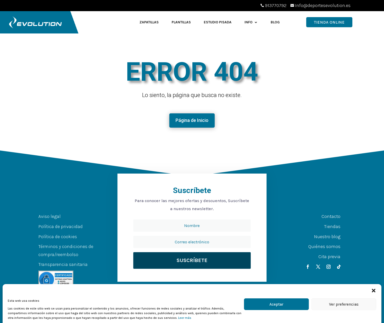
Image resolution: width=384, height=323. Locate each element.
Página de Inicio (192, 120)
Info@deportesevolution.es (323, 5)
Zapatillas (149, 22)
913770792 (276, 5)
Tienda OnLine (329, 22)
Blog (275, 22)
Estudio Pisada (218, 22)
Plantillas (181, 22)
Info (249, 22)
